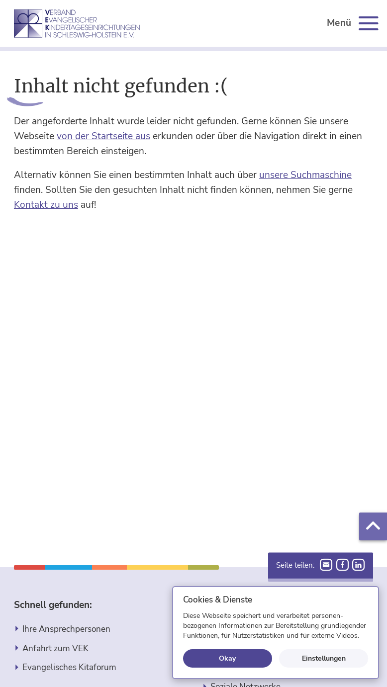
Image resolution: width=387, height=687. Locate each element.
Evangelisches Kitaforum (69, 667)
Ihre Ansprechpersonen (66, 629)
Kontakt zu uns (46, 204)
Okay (227, 658)
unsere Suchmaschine (305, 175)
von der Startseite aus (103, 136)
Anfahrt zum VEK (55, 648)
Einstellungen (324, 658)
